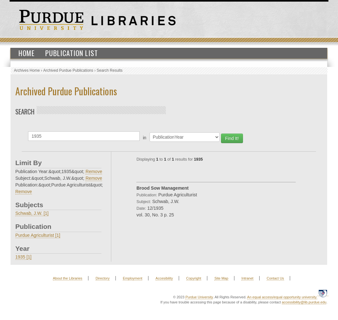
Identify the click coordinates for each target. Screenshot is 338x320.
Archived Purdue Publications (68, 70)
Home (26, 53)
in (144, 137)
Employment (132, 278)
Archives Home (27, 70)
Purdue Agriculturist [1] (37, 235)
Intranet (247, 278)
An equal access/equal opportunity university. (282, 297)
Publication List (71, 53)
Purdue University (199, 297)
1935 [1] (23, 256)
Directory (103, 278)
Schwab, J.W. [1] (31, 213)
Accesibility (164, 278)
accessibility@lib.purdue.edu (304, 302)
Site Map (221, 278)
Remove (93, 171)
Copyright (193, 278)
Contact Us (275, 278)
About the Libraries (67, 278)
